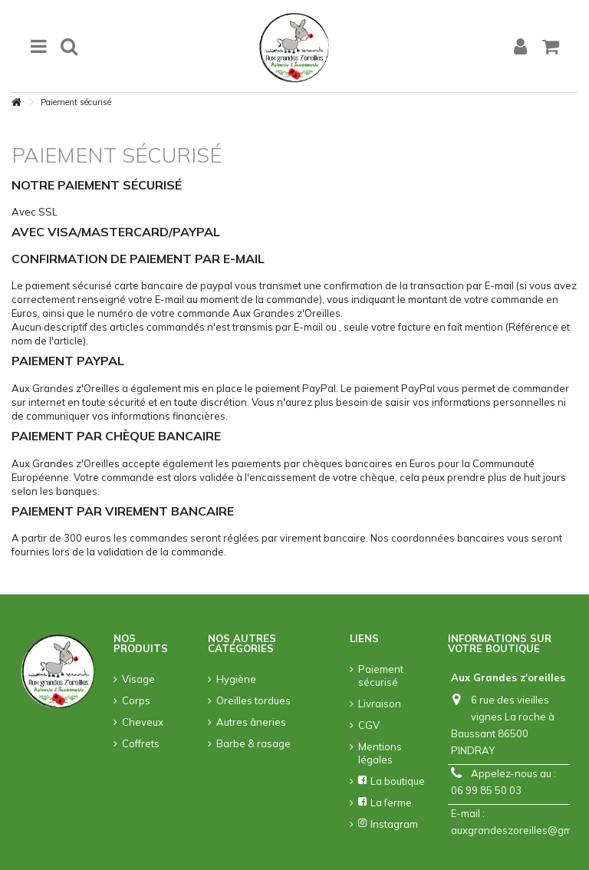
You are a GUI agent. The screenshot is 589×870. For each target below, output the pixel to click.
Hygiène (236, 679)
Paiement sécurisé (380, 675)
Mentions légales (380, 753)
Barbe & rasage (253, 743)
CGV (369, 725)
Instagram (388, 824)
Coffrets (141, 743)
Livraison (379, 703)
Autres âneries (251, 722)
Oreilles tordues (253, 700)
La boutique (391, 781)
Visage (138, 679)
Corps (136, 700)
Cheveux (142, 722)
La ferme (385, 802)
